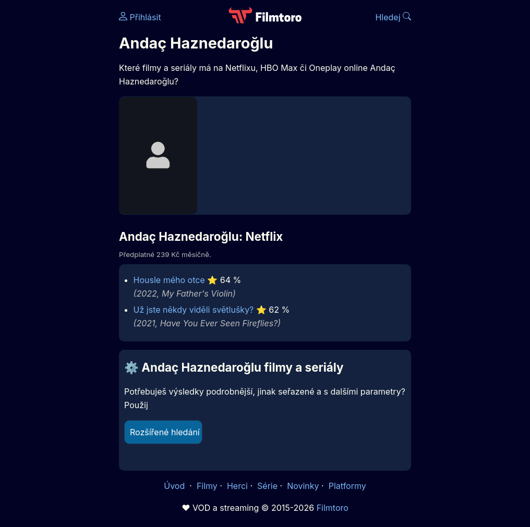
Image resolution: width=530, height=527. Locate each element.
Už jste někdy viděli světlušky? (194, 309)
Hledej (393, 17)
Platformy (347, 486)
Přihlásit (140, 17)
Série (267, 486)
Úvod (175, 486)
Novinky (303, 486)
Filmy (207, 486)
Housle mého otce (169, 280)
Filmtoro (332, 508)
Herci (237, 486)
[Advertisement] (56, 160)
